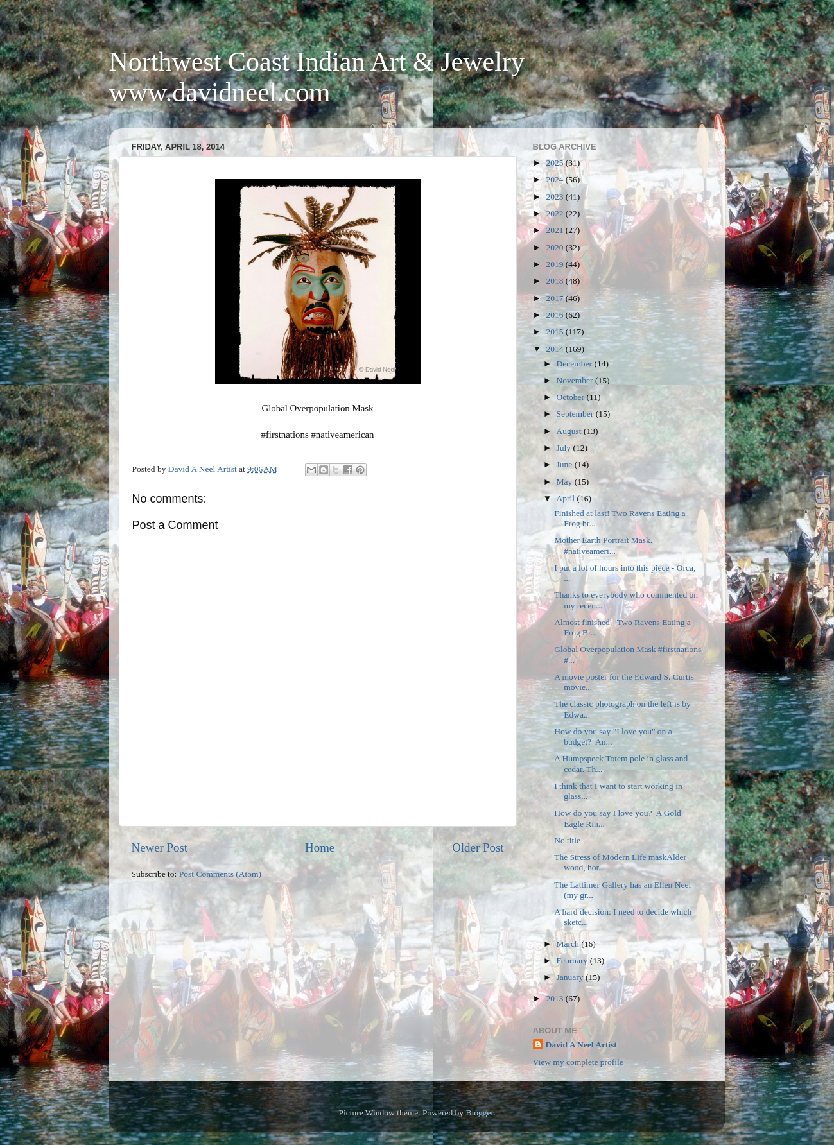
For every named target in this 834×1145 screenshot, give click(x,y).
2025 (555, 163)
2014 (555, 349)
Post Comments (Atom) (220, 874)
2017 (555, 298)
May (566, 481)
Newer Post (160, 847)
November (576, 380)
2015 (555, 331)
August (570, 431)
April (567, 498)
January (571, 977)
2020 (555, 247)
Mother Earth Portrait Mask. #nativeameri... (605, 545)
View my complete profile (578, 1062)
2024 (555, 179)
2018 (555, 281)
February (573, 960)
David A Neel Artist (581, 1044)
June (566, 464)
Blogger (479, 1112)
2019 (555, 264)
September (576, 413)
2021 (555, 230)
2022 (555, 213)
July (565, 447)
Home (319, 847)
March (569, 944)
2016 (555, 315)
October (572, 397)
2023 (555, 197)
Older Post (477, 847)
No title (567, 840)
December (576, 363)
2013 (555, 998)
